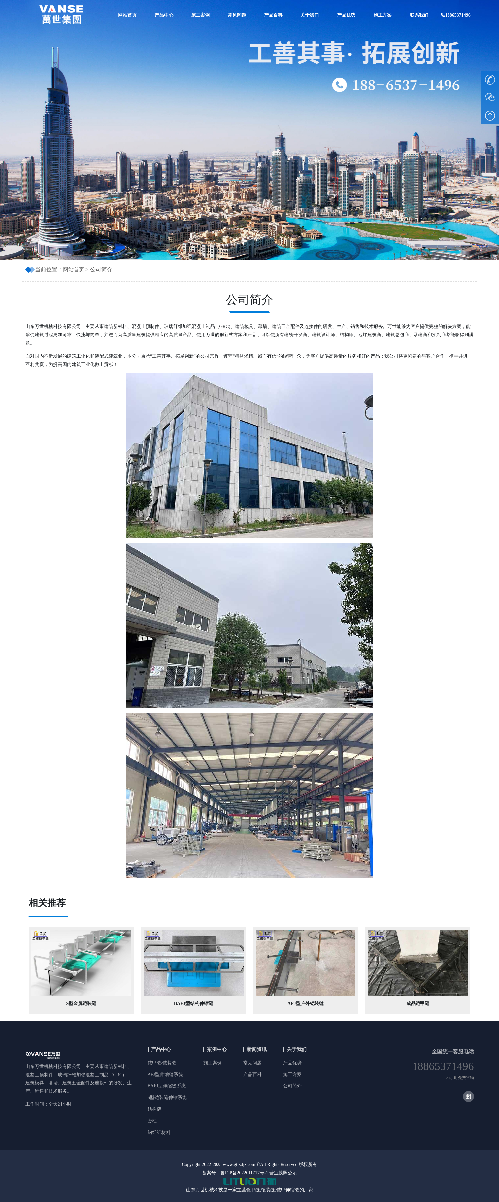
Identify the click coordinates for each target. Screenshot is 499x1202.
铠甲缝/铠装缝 (162, 1062)
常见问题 (237, 15)
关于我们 (309, 15)
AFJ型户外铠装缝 (305, 1003)
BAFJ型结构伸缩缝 (193, 1003)
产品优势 (346, 15)
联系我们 (419, 15)
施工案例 (200, 15)
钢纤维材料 (159, 1132)
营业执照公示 (283, 1172)
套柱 (152, 1120)
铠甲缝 (253, 1189)
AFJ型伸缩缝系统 (165, 1074)
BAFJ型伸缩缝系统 (167, 1085)
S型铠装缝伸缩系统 (167, 1097)
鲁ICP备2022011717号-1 (244, 1172)
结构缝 (154, 1109)
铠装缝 (268, 1189)
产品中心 (164, 15)
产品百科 (273, 15)
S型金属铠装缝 (81, 1003)
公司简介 (292, 1085)
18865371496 (456, 15)
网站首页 (127, 15)
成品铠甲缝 (417, 1003)
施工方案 (382, 15)
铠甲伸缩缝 (287, 1189)
